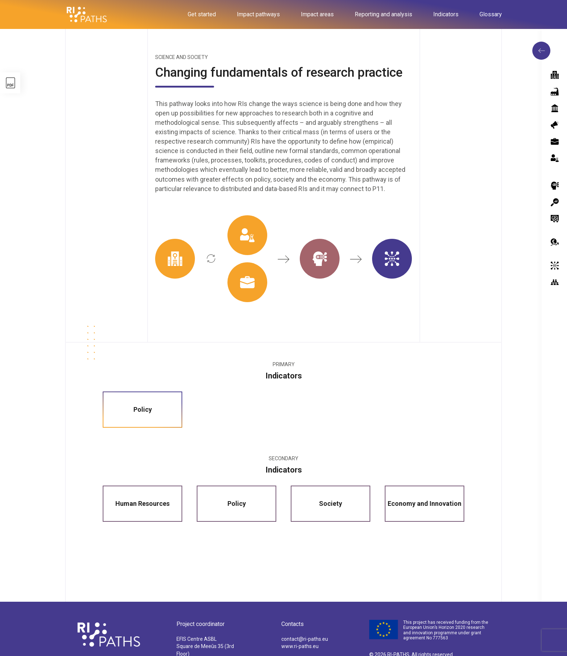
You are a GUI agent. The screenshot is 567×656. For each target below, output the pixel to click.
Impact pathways (258, 14)
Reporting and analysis (383, 14)
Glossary (490, 14)
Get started (202, 14)
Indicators (446, 14)
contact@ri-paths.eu (304, 639)
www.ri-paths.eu (300, 646)
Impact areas (317, 14)
